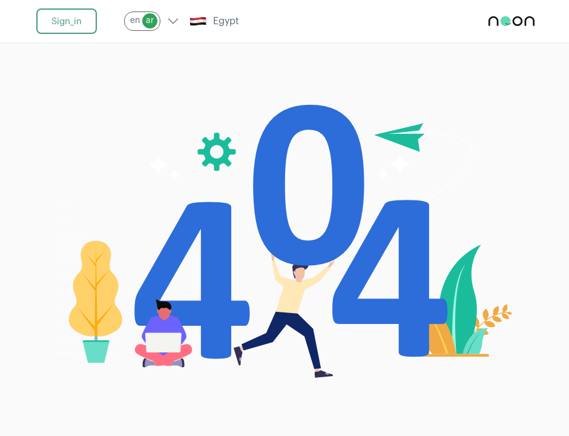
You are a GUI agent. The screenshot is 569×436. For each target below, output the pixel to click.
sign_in (66, 21)
